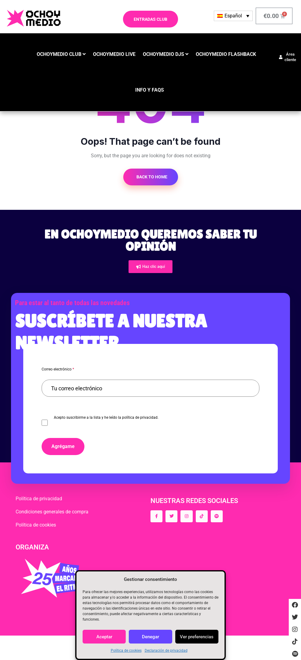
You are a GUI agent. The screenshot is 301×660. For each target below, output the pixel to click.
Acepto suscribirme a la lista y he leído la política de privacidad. (106, 417)
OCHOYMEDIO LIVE (114, 54)
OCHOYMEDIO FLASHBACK (226, 54)
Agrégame (63, 446)
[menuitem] (233, 16)
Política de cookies (126, 650)
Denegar (150, 637)
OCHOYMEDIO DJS (163, 54)
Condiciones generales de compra (52, 512)
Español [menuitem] (233, 16)
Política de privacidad (39, 498)
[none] (233, 16)
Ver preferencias (197, 637)
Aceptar (104, 637)
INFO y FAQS (149, 90)
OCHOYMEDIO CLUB (59, 54)
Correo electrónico (58, 369)
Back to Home (151, 176)
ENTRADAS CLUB (150, 19)
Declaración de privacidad (166, 650)
